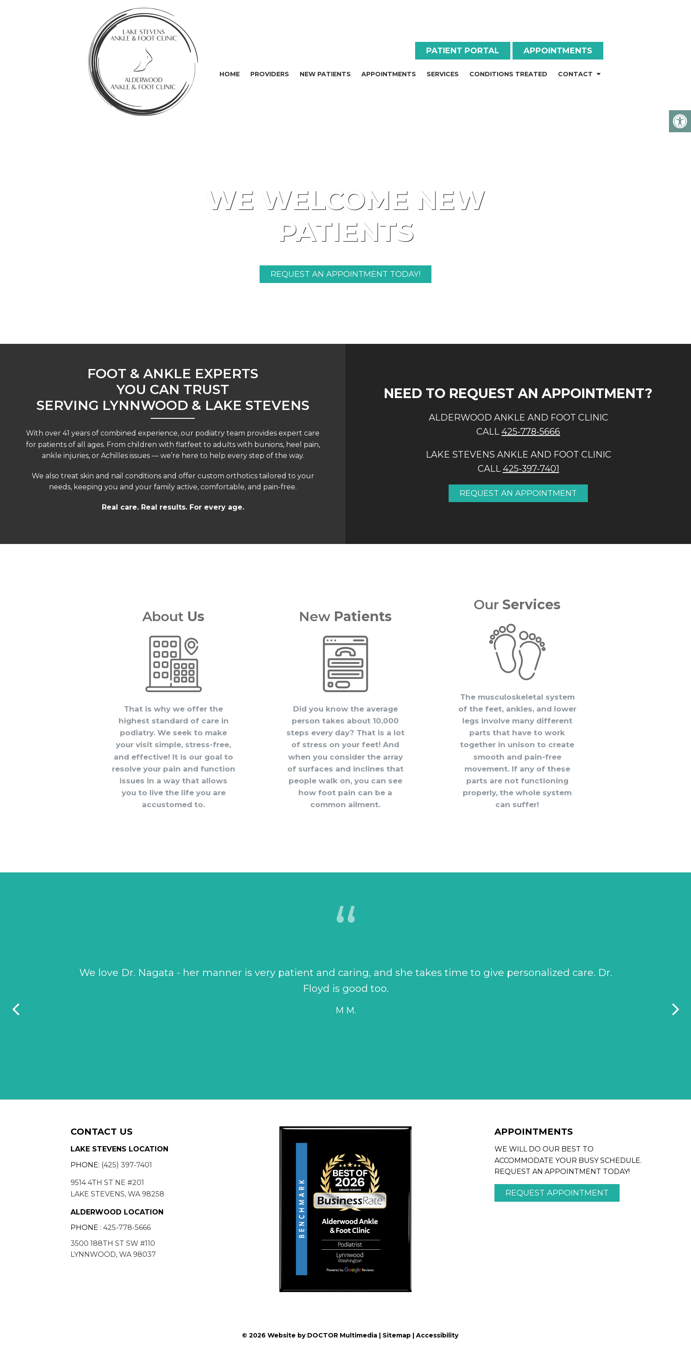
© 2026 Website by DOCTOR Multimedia (309, 1335)
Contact (575, 74)
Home (229, 74)
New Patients (325, 74)
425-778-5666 (531, 431)
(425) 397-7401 (126, 1165)
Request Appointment (557, 1193)
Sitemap (397, 1335)
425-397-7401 (531, 468)
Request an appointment (518, 493)
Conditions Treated (508, 74)
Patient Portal (462, 51)
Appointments (558, 51)
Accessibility (437, 1335)
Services (443, 74)
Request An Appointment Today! (345, 274)
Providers (269, 74)
